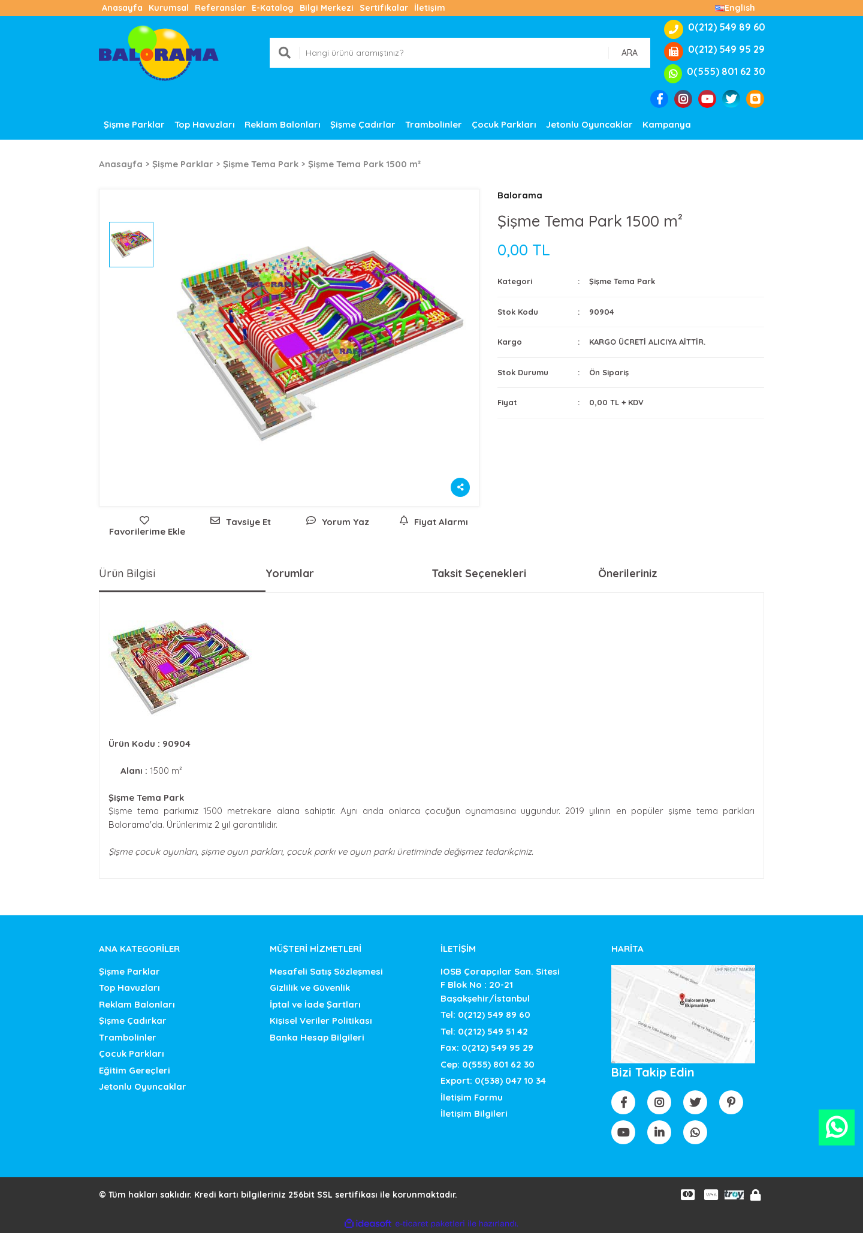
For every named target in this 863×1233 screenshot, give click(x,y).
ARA (629, 52)
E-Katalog (273, 7)
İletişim (429, 7)
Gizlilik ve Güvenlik (310, 987)
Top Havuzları (129, 987)
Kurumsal (169, 7)
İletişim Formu (471, 1097)
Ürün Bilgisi (127, 573)
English (735, 7)
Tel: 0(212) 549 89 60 (485, 1014)
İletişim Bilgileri (474, 1113)
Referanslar (220, 7)
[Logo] (159, 52)
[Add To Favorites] (144, 527)
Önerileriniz (627, 573)
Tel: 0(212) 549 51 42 (484, 1031)
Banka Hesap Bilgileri (317, 1037)
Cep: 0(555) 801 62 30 (487, 1064)
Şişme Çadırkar (133, 1020)
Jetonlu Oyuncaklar (142, 1086)
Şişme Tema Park (622, 281)
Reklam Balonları (137, 1004)
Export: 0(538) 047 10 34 (493, 1080)
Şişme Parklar (129, 971)
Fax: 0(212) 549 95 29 (486, 1047)
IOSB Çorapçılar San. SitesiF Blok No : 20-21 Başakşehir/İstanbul (500, 985)
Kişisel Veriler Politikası (321, 1020)
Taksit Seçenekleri (479, 573)
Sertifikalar (384, 7)
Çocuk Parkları (131, 1053)
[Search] (460, 53)
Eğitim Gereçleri (134, 1070)
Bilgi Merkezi (327, 7)
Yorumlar (289, 573)
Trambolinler (127, 1037)
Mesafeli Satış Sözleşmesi (326, 971)
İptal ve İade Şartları (315, 1004)
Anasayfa (122, 7)
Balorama (519, 195)
